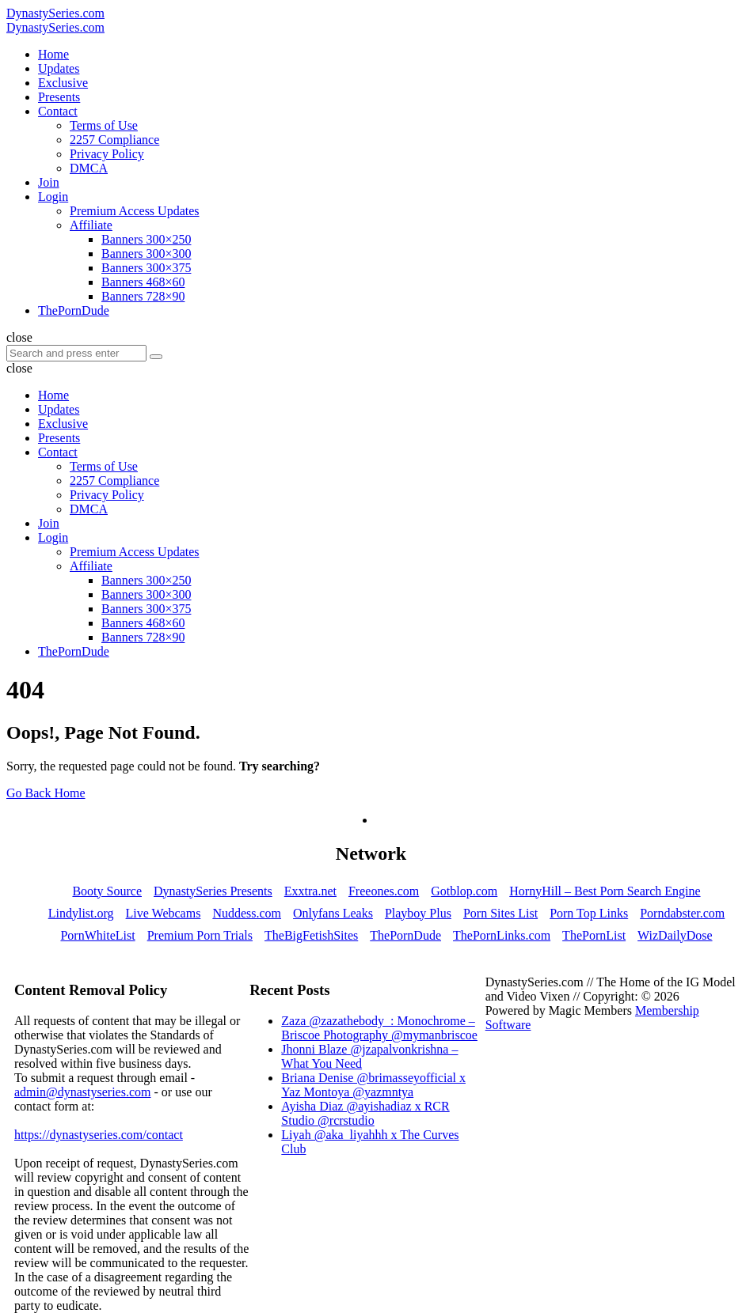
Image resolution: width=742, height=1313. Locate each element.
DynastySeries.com (55, 13)
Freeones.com (383, 891)
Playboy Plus (418, 913)
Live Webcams (163, 913)
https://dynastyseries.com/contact (98, 1134)
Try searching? (279, 766)
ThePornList (594, 935)
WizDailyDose (674, 935)
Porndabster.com (682, 913)
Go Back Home (46, 793)
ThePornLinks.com (501, 935)
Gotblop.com (464, 891)
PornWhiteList (97, 935)
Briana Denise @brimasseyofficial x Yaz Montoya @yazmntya (373, 1085)
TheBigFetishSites (311, 935)
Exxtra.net (310, 891)
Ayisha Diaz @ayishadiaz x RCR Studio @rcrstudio (365, 1113)
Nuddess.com (246, 913)
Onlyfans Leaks (333, 913)
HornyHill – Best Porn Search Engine (604, 891)
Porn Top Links (589, 913)
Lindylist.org (81, 913)
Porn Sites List (500, 913)
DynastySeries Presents (213, 891)
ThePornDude (405, 935)
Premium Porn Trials (200, 935)
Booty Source (107, 891)
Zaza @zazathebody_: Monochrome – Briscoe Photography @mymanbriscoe (379, 1028)
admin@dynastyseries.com (82, 1092)
